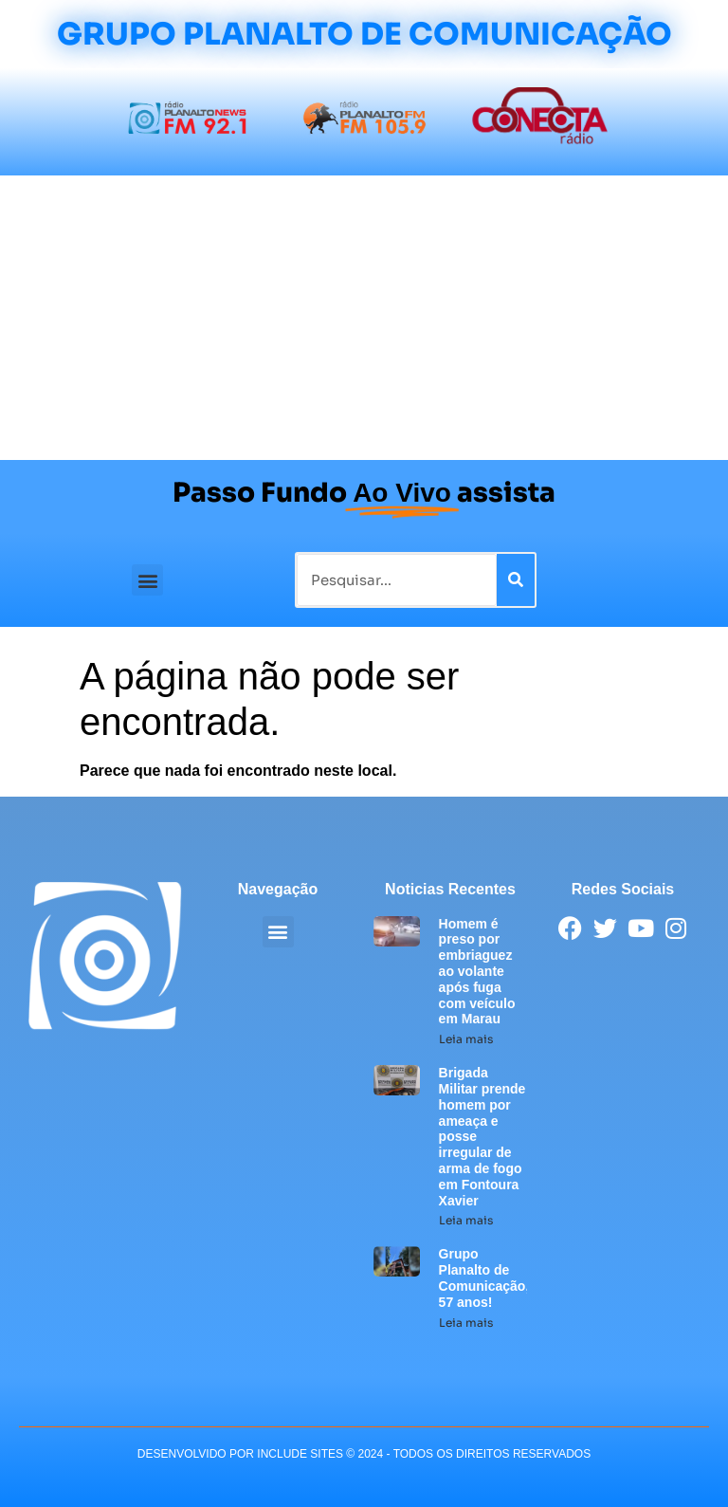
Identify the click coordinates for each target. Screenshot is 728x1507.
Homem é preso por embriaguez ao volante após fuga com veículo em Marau (477, 971)
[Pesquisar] (516, 580)
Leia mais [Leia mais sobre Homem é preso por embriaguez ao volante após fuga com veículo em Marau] (466, 1039)
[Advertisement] (364, 317)
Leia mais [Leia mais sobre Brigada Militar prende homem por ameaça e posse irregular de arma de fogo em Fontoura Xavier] (466, 1220)
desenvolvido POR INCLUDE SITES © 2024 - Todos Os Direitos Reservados (364, 1454)
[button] (147, 580)
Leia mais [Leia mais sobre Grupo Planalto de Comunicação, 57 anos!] (466, 1322)
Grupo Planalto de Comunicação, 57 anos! (484, 1277)
